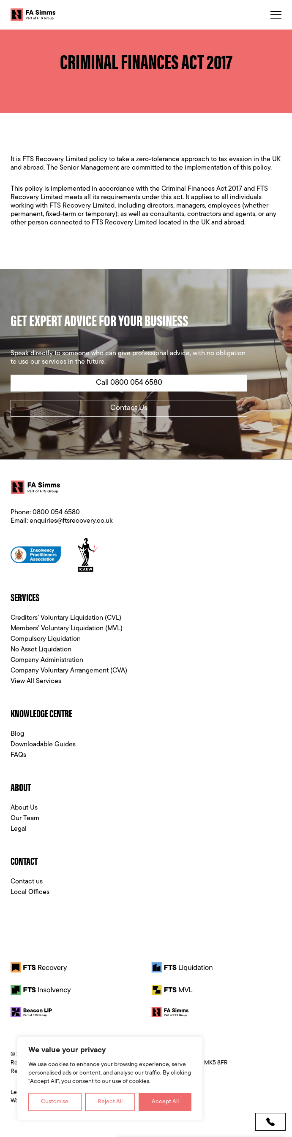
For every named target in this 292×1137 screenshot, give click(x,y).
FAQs (18, 755)
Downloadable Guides (43, 744)
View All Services (36, 681)
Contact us (27, 881)
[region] (110, 1078)
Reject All (110, 1102)
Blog (17, 734)
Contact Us (128, 408)
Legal (19, 829)
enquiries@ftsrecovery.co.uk (71, 521)
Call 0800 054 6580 (129, 383)
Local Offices (30, 892)
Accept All (165, 1102)
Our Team (25, 818)
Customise (54, 1102)
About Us (24, 808)
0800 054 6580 (56, 512)
